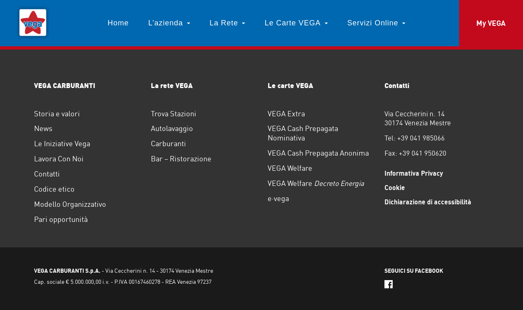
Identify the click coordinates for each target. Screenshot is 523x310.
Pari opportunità (61, 219)
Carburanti (168, 143)
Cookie (394, 187)
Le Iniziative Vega (62, 143)
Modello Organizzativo (70, 204)
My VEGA (490, 23)
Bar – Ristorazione (181, 158)
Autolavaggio (172, 128)
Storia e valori (57, 113)
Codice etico (54, 189)
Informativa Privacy (413, 173)
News (43, 128)
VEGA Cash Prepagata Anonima (318, 153)
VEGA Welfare (290, 168)
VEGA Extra (286, 113)
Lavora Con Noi (59, 158)
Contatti (47, 174)
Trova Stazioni (173, 113)
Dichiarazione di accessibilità (427, 202)
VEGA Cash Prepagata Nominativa (303, 133)
